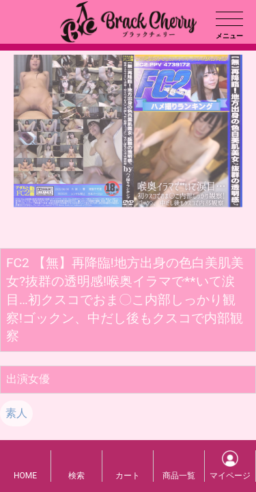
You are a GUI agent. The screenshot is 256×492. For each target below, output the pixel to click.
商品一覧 (178, 475)
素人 (16, 413)
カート (127, 475)
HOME (25, 475)
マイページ (230, 475)
